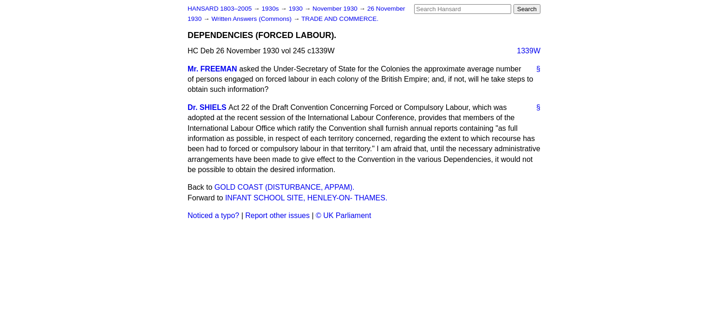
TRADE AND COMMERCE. (339, 18)
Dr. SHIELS (207, 107)
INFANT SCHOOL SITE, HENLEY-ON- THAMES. (306, 198)
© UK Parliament (343, 215)
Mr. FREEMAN (212, 69)
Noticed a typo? (213, 215)
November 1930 (335, 8)
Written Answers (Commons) (252, 18)
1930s (270, 8)
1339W (528, 51)
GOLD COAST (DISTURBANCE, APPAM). (284, 187)
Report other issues (277, 215)
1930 (297, 8)
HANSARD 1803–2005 (220, 8)
